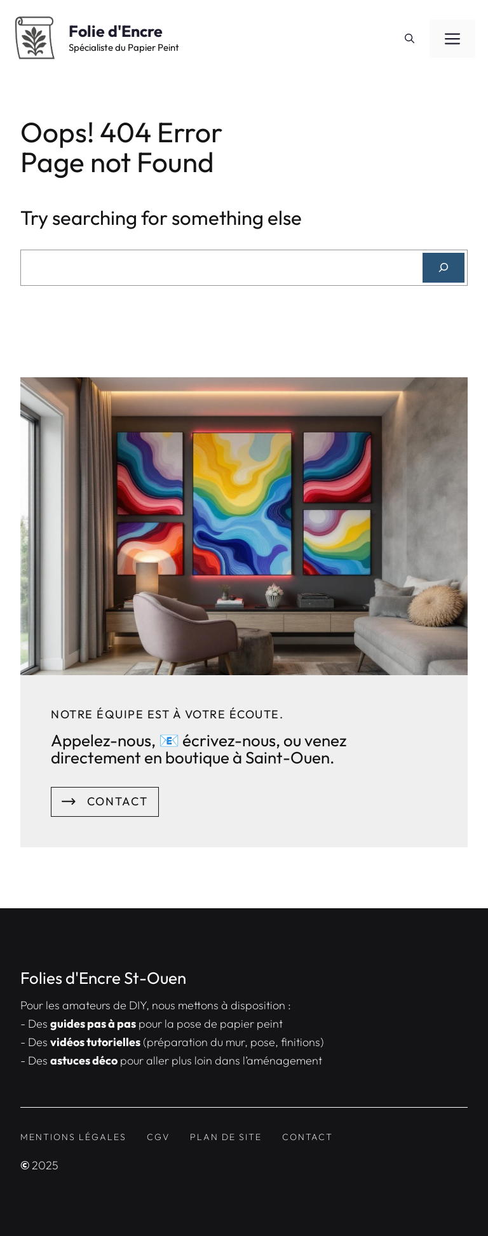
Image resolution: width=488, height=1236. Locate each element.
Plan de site (226, 1137)
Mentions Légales (73, 1137)
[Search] (443, 268)
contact (307, 1137)
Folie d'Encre (116, 31)
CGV (158, 1137)
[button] (410, 39)
